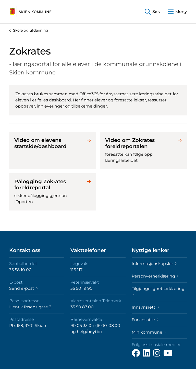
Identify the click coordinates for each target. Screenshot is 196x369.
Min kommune (149, 332)
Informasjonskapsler (154, 263)
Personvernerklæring (155, 276)
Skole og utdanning (28, 30)
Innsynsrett (145, 307)
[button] (152, 12)
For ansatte (145, 319)
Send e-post (23, 288)
